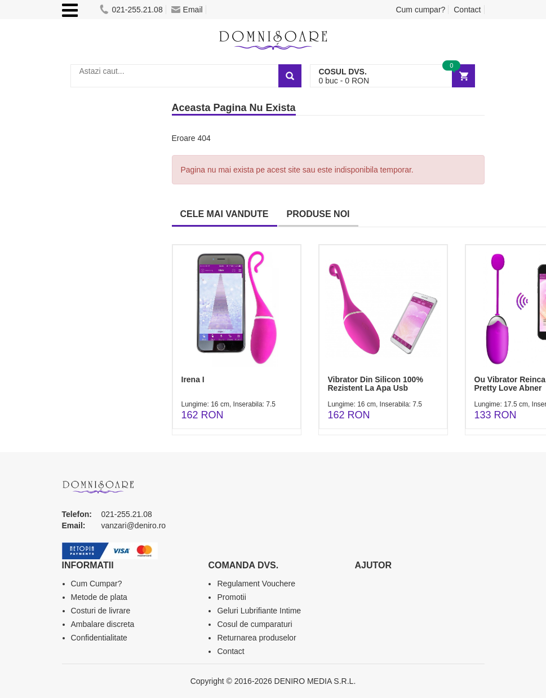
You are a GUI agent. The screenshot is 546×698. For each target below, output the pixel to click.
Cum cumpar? (420, 9)
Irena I (193, 379)
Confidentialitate (99, 637)
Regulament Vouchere (256, 583)
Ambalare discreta (103, 624)
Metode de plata (99, 597)
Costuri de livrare (101, 610)
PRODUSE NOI (318, 214)
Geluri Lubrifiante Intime (259, 610)
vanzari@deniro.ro (133, 525)
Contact (467, 9)
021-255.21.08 (131, 9)
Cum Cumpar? (96, 583)
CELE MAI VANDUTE (224, 214)
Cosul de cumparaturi (254, 624)
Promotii (231, 597)
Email (187, 9)
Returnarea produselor (256, 637)
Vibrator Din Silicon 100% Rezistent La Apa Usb (375, 383)
